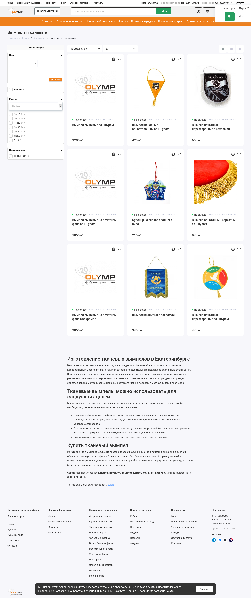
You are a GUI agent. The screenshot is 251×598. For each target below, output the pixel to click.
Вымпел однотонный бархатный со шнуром (214, 222)
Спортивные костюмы (101, 565)
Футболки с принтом (100, 521)
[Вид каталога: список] (231, 49)
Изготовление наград (142, 521)
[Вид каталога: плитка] (223, 49)
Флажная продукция (59, 521)
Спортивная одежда (70, 21)
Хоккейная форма (99, 554)
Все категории (47, 11)
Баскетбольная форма (101, 543)
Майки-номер (96, 575)
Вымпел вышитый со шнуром (93, 125)
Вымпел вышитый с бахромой (153, 315)
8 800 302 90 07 (221, 519)
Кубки (133, 516)
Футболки (12, 545)
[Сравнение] (207, 11)
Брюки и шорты (15, 516)
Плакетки (135, 527)
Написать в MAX (149, 3)
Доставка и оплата (181, 538)
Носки (10, 524)
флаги (111, 484)
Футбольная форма (100, 538)
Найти (163, 11)
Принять (204, 589)
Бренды (175, 532)
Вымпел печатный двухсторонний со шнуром (210, 317)
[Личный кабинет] (198, 11)
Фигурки (134, 543)
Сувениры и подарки (200, 21)
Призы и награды (143, 21)
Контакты (98, 3)
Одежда (48, 21)
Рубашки (12, 529)
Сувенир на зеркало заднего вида (152, 222)
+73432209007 (217, 3)
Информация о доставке (29, 3)
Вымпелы (53, 527)
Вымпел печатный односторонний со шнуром (150, 127)
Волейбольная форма (101, 548)
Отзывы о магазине (80, 3)
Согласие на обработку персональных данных (83, 591)
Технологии (51, 3)
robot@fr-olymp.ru (180, 3)
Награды (135, 538)
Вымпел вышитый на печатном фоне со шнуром (94, 222)
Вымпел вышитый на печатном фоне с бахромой (94, 317)
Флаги (123, 21)
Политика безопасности (184, 521)
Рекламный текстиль (101, 21)
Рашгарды (95, 559)
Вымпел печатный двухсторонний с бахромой (211, 127)
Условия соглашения (182, 527)
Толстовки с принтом (100, 527)
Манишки (94, 570)
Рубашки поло (15, 535)
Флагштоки (54, 532)
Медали (134, 532)
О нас (10, 3)
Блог (63, 3)
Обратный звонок (221, 523)
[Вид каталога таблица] (240, 49)
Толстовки (13, 540)
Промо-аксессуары (171, 21)
